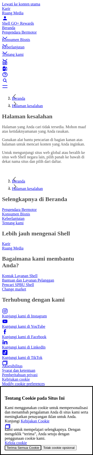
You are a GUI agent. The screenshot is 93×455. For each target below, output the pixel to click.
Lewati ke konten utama (21, 4)
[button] (46, 34)
